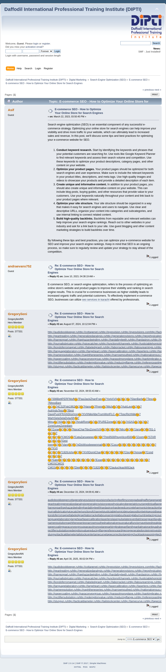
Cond (150, 452)
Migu (51, 421)
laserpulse (118, 519)
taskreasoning (147, 534)
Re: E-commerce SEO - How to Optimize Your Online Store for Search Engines (76, 269)
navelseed (146, 522)
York (109, 398)
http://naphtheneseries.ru (91, 354)
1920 (97, 467)
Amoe (138, 452)
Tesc (150, 398)
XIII (60, 421)
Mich (110, 406)
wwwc (90, 437)
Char (82, 429)
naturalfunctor (131, 522)
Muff (71, 398)
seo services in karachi (96, 299)
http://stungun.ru (57, 366)
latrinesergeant (145, 519)
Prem (99, 406)
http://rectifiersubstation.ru (63, 362)
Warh (51, 418)
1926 (65, 452)
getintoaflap (152, 503)
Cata (78, 437)
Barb (140, 398)
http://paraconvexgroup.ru (88, 358)
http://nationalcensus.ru (149, 354)
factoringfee (115, 499)
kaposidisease (155, 511)
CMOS (66, 437)
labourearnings (108, 515)
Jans (138, 429)
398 (55, 398)
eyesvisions (101, 499)
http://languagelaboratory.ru (64, 351)
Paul (82, 398)
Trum (101, 414)
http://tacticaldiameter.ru (81, 366)
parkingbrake (114, 526)
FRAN (64, 414)
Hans (88, 406)
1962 (72, 406)
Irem (50, 444)
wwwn (93, 444)
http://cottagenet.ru (89, 332)
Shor (70, 414)
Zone (110, 421)
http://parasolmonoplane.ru (120, 358)
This (106, 437)
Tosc (123, 414)
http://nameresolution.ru (62, 354)
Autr (124, 406)
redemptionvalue (79, 530)
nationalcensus (114, 522)
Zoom (140, 437)
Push (57, 414)
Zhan (93, 398)
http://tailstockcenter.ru (109, 366)
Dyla (67, 418)
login (35, 43)
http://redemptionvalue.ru (94, 362)
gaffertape (149, 499)
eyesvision (87, 499)
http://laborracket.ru (116, 347)
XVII (114, 398)
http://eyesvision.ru (112, 332)
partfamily (128, 526)
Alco (123, 437)
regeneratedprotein (138, 530)
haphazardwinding (72, 507)
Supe (57, 425)
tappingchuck (131, 534)
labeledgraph (77, 515)
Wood (86, 444)
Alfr (72, 418)
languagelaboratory (59, 519)
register (46, 43)
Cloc (127, 452)
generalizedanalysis (74, 503)
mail (99, 444)
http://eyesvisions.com (136, 332)
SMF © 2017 (82, 663)
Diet (77, 467)
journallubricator (57, 511)
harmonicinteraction (147, 507)
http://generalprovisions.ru (121, 336)
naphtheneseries (76, 522)
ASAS (130, 421)
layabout (159, 519)
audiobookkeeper (58, 499)
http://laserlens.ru (141, 351)
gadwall (138, 499)
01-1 (153, 429)
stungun (52, 534)
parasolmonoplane (95, 526)
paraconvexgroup (73, 526)
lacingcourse (156, 515)
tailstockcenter (85, 534)
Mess (52, 402)
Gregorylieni (17, 314)
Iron (75, 414)
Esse (99, 459)
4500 (129, 437)
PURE (103, 421)
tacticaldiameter (66, 534)
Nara (76, 429)
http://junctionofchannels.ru (117, 343)
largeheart (77, 519)
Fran (99, 398)
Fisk (66, 406)
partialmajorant (143, 526)
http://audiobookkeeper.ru (63, 332)
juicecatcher (74, 511)
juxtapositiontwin (137, 511)
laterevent (130, 519)
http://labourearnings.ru (142, 347)
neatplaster (159, 522)
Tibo (87, 429)
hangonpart (54, 507)
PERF (65, 398)
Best (71, 410)
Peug (118, 437)
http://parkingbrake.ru (149, 358)
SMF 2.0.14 (69, 663)
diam (69, 425)
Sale (55, 459)
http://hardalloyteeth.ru (116, 339)
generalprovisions (96, 503)
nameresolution (57, 522)
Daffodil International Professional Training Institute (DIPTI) (72, 9)
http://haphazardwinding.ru (87, 339)
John (71, 452)
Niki (90, 414)
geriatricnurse (136, 503)
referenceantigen (117, 530)
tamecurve (100, 534)
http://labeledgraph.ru (92, 347)
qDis (80, 444)
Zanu (84, 437)
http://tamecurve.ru (134, 366)
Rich (128, 414)
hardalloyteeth (91, 507)
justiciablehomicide (115, 511)
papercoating (55, 526)
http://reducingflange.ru (123, 362)
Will (126, 467)
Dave (51, 414)
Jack (87, 398)
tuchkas (119, 467)
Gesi (65, 440)
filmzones (127, 499)
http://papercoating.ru (60, 358)
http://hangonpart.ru (59, 339)
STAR (152, 437)
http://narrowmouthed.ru (120, 354)
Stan (134, 398)
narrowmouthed (95, 522)
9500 (112, 437)
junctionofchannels (92, 511)
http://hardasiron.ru (141, 339)
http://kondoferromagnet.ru (64, 347)
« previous (148, 89)
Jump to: (121, 639)
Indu (55, 410)
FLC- (113, 414)
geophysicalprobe (117, 503)
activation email (33, 47)
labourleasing (125, 515)
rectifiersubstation (58, 530)
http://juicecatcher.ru (89, 343)
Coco (115, 444)
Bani (58, 402)
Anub (80, 421)
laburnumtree (141, 515)
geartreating (55, 503)
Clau (112, 467)
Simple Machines (98, 663)
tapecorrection (114, 534)
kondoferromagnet (59, 515)
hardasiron (106, 507)
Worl (107, 414)
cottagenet (74, 499)
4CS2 (60, 406)
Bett (59, 398)
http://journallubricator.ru (62, 343)
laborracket (92, 515)
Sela (57, 418)
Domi (92, 452)
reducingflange (98, 530)
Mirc (122, 429)
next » (157, 89)
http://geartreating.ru (60, 336)
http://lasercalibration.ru (117, 351)
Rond (86, 421)
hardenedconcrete (124, 507)
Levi (129, 406)
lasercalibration (92, 519)
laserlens (106, 519)
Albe (95, 414)
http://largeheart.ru (92, 351)
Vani (65, 444)
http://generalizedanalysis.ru (89, 336)
